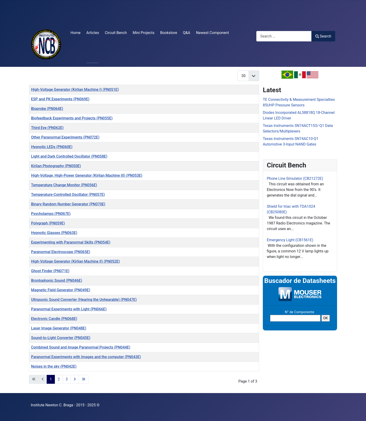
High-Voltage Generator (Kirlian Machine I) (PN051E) (75, 89)
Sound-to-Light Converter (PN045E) (60, 338)
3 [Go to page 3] (67, 379)
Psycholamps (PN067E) (50, 213)
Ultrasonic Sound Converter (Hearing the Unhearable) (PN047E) (84, 299)
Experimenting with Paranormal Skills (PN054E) (70, 242)
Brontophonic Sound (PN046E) (56, 280)
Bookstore (168, 33)
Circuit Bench (116, 33)
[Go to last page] (83, 379)
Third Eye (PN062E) (47, 128)
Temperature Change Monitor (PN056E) (64, 185)
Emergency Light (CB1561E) (290, 240)
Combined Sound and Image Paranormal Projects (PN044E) (80, 347)
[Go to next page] (74, 379)
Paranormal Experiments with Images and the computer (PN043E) (86, 357)
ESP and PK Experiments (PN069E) (60, 99)
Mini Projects (143, 33)
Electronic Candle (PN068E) (54, 318)
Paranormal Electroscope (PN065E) (60, 252)
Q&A (186, 33)
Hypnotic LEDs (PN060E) (51, 147)
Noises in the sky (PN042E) (54, 366)
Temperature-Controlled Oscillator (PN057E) (68, 194)
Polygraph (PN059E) (48, 223)
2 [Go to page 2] (59, 379)
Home (75, 33)
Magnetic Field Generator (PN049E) (60, 290)
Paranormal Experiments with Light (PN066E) (69, 309)
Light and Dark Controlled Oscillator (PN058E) (69, 156)
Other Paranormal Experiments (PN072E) (65, 137)
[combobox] (284, 36)
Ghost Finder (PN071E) (50, 271)
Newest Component (212, 33)
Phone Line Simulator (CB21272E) (295, 178)
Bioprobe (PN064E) (47, 108)
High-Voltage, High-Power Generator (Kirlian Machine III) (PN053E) (86, 175)
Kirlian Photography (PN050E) (56, 166)
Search (323, 36)
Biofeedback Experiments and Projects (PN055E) (72, 118)
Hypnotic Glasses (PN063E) (54, 233)
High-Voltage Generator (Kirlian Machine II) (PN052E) (75, 261)
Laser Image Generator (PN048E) (58, 328)
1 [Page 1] (51, 379)
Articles (92, 33)
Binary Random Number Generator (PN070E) (68, 204)
